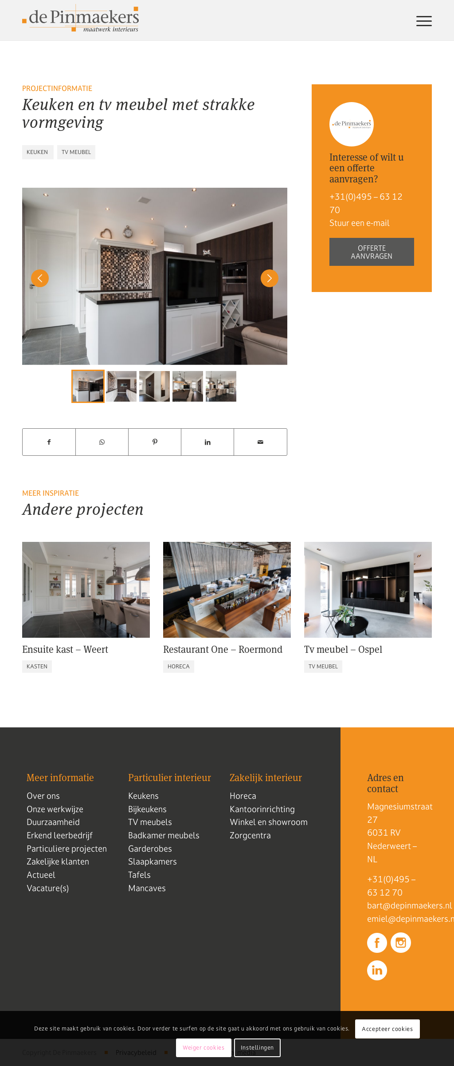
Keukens (143, 795)
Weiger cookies (203, 1047)
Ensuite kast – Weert (65, 648)
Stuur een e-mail (359, 222)
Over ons (43, 795)
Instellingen (257, 1047)
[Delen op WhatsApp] (102, 442)
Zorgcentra (250, 835)
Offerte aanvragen (371, 252)
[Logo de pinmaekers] (80, 20)
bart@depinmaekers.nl (397, 905)
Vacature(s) (48, 888)
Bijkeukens (147, 809)
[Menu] (420, 20)
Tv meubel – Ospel (343, 648)
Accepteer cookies (387, 1029)
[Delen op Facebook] (49, 442)
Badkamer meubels (164, 835)
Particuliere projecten (67, 848)
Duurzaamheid (53, 822)
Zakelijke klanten (58, 861)
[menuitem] (420, 20)
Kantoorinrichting (262, 809)
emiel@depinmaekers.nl (397, 918)
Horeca (243, 795)
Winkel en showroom (269, 822)
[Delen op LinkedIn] (207, 442)
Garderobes (150, 848)
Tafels (139, 874)
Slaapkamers (152, 861)
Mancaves (147, 888)
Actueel (41, 874)
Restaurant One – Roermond (222, 648)
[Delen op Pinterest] (155, 442)
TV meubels (150, 822)
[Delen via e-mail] (260, 442)
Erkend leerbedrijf (60, 835)
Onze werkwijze (55, 809)
